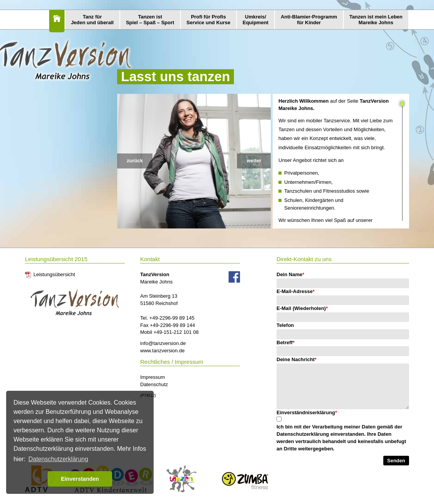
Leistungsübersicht (54, 274)
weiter (254, 160)
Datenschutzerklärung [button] (58, 459)
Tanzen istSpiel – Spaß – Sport (150, 19)
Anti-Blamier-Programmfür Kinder (309, 19)
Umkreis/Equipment (255, 19)
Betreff (286, 342)
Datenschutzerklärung (303, 434)
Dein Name (290, 274)
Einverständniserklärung (307, 412)
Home (57, 21)
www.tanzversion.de (162, 350)
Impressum (152, 377)
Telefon (285, 325)
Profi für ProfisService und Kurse (208, 19)
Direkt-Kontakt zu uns (304, 259)
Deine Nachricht (296, 359)
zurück (135, 160)
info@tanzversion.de (163, 343)
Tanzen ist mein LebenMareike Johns (376, 19)
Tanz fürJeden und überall (92, 19)
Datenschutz (154, 384)
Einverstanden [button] (80, 479)
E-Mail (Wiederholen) (302, 308)
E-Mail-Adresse (296, 291)
